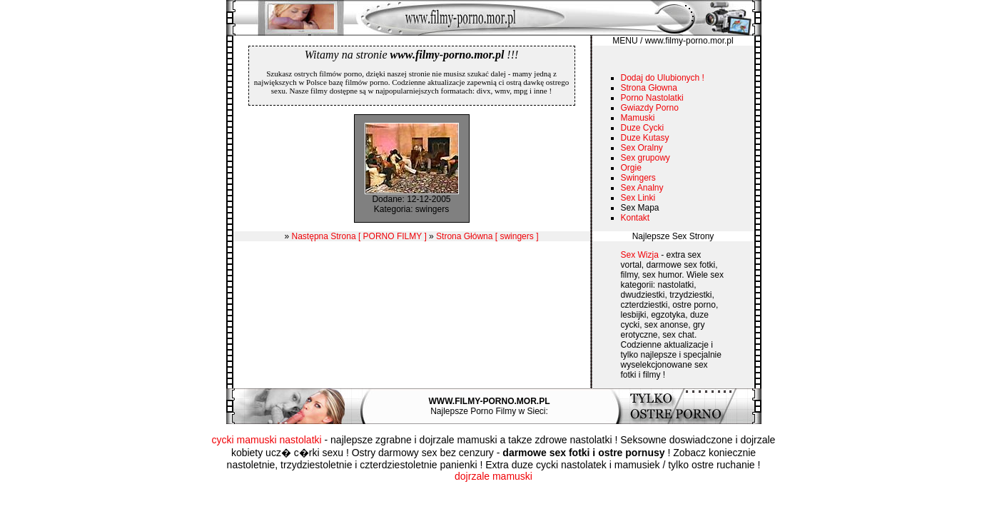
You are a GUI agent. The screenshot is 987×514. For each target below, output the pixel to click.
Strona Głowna (649, 88)
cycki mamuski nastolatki (267, 439)
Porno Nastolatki (652, 98)
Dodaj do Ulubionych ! (662, 78)
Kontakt (635, 218)
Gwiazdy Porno (650, 108)
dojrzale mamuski (493, 476)
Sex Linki (638, 198)
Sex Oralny (642, 148)
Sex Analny (642, 188)
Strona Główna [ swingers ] (487, 236)
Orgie (631, 168)
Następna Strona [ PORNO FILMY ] (359, 236)
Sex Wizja (640, 255)
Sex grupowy (645, 158)
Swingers (638, 178)
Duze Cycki (642, 128)
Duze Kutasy (645, 138)
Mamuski (638, 118)
